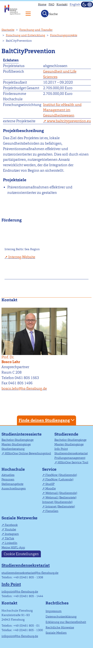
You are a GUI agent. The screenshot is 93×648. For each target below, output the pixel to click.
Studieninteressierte (22, 434)
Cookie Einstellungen (21, 553)
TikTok (9, 538)
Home (42, 4)
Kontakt (61, 4)
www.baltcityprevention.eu (69, 121)
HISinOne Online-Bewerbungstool (28, 453)
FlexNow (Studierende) (61, 475)
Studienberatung (13, 449)
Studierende (66, 434)
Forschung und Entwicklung (25, 35)
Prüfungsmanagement (69, 458)
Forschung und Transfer (36, 30)
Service (49, 469)
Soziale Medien (56, 633)
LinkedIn (11, 543)
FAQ (51, 4)
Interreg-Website (21, 257)
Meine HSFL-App (13, 547)
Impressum (54, 611)
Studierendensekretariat (71, 453)
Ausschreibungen (14, 488)
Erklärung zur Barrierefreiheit (66, 622)
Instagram (12, 534)
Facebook (11, 525)
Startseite (8, 30)
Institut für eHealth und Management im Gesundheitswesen (62, 110)
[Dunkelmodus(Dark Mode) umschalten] (87, 4)
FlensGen (51, 511)
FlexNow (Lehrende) (59, 479)
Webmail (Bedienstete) (60, 497)
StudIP (50, 484)
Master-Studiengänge (16, 444)
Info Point (61, 449)
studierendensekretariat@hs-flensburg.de (30, 573)
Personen (8, 479)
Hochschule (13, 469)
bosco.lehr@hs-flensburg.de (24, 388)
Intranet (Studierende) (57, 502)
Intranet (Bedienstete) (60, 506)
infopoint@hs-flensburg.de (20, 592)
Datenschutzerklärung (61, 617)
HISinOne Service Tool (73, 462)
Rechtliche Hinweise (60, 627)
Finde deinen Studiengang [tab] (47, 420)
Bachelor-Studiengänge (18, 440)
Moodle (50, 488)
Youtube (10, 529)
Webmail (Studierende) (61, 493)
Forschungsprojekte (63, 35)
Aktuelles (8, 475)
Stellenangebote (12, 484)
